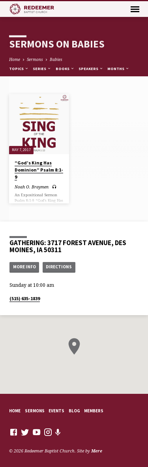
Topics (19, 68)
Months (118, 68)
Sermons (35, 59)
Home (14, 59)
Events (56, 410)
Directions (59, 266)
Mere (96, 451)
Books (65, 68)
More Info (24, 266)
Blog (74, 410)
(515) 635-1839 (24, 298)
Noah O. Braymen (32, 187)
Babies (56, 59)
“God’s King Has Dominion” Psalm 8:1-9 (39, 170)
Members (93, 410)
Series (42, 68)
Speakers (91, 68)
